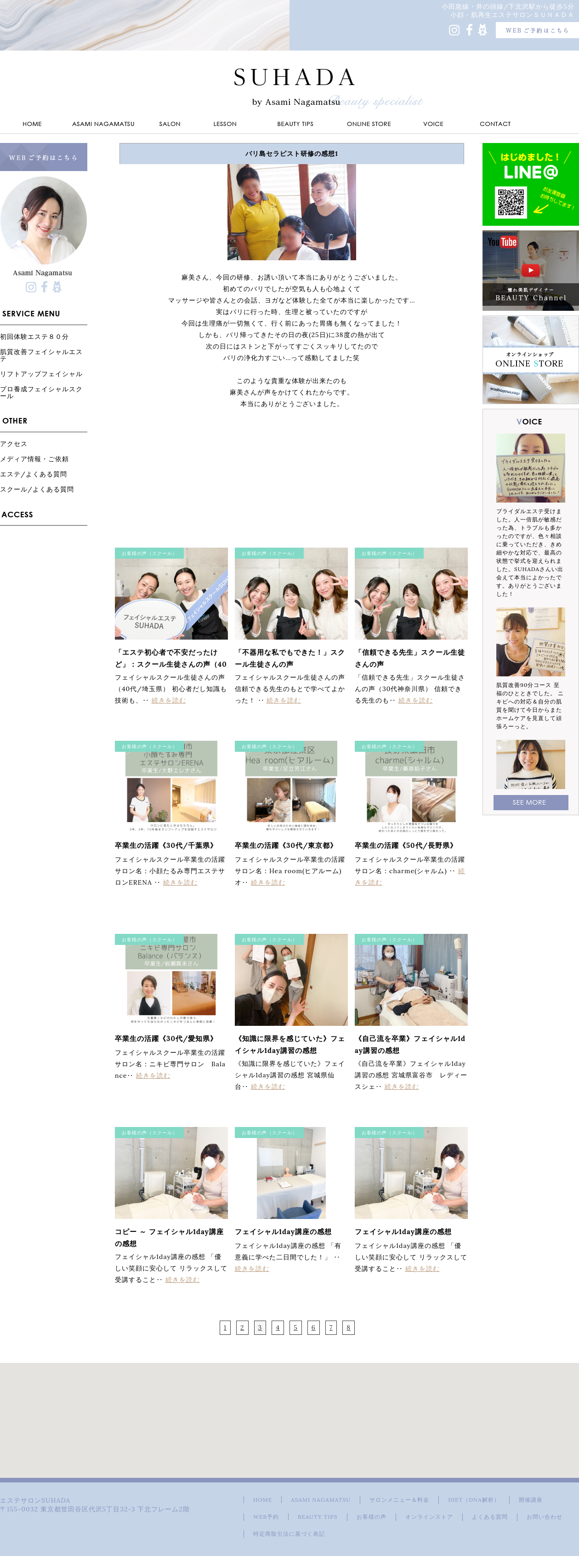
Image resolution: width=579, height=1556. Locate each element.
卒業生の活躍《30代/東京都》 (286, 845)
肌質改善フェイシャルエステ (41, 355)
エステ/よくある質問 (33, 474)
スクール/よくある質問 (37, 489)
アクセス (14, 443)
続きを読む (169, 700)
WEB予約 (266, 1516)
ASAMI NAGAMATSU (321, 1499)
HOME (262, 1499)
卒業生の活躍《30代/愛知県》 (166, 1038)
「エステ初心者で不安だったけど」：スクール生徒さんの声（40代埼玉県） (171, 664)
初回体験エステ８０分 (34, 336)
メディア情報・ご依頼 (34, 459)
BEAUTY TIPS (318, 1516)
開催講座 (531, 1499)
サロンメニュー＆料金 (399, 1499)
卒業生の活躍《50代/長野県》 (406, 845)
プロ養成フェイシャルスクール (41, 392)
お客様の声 (371, 1516)
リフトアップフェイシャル (41, 374)
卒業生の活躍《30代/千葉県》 (166, 845)
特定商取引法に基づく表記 (289, 1533)
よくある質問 (490, 1516)
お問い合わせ (544, 1516)
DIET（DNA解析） (474, 1499)
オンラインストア (429, 1516)
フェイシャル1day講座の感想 (283, 1231)
